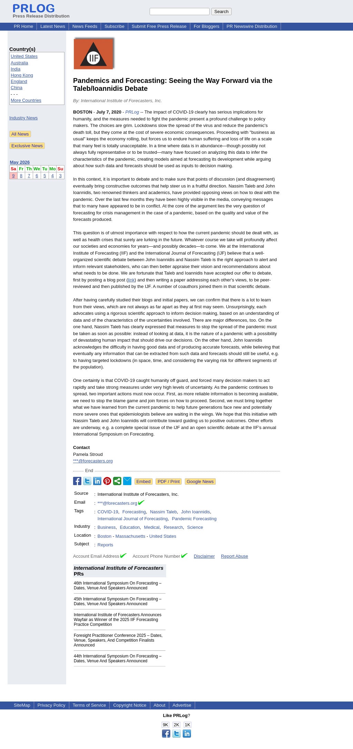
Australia (19, 62)
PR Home (23, 26)
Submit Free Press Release (159, 26)
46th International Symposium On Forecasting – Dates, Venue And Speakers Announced (117, 585)
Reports (105, 544)
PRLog (132, 112)
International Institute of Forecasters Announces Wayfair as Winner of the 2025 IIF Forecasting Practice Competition (117, 619)
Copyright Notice (129, 705)
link (131, 279)
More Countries (26, 100)
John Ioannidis (195, 511)
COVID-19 (108, 511)
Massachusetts (130, 536)
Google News (200, 481)
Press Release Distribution (41, 13)
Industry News (23, 117)
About (159, 705)
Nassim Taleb (163, 511)
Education (130, 527)
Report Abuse (234, 556)
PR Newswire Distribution (251, 26)
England (19, 81)
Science (195, 527)
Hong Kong (22, 75)
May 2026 (20, 162)
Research (173, 527)
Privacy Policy (51, 705)
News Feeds (84, 26)
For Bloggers (206, 26)
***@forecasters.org (93, 460)
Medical (152, 527)
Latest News (52, 26)
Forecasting (134, 511)
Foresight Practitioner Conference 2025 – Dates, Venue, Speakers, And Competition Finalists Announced (118, 640)
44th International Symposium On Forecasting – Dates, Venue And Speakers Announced (117, 658)
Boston (104, 536)
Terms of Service (89, 705)
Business (107, 527)
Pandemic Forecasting (194, 518)
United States (24, 56)
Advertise (182, 705)
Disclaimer (204, 556)
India (15, 69)
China (16, 87)
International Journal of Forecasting (133, 518)
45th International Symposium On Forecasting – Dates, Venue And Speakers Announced (117, 601)
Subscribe (114, 26)
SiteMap (22, 705)
